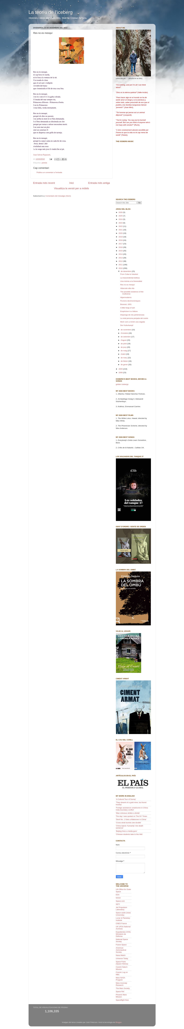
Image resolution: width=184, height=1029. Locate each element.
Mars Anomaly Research (121, 984)
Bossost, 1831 (126, 304)
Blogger (118, 1022)
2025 (121, 216)
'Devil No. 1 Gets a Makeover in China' (131, 819)
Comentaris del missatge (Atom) (58, 196)
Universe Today (122, 958)
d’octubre (125, 333)
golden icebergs (122, 384)
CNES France (121, 923)
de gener (124, 365)
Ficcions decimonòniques (130, 301)
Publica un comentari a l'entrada (49, 172)
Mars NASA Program (120, 979)
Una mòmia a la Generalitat (131, 281)
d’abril (123, 354)
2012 (121, 261)
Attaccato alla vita (127, 288)
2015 (121, 251)
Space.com (120, 901)
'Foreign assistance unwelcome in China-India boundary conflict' (132, 809)
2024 (121, 219)
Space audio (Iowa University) (123, 914)
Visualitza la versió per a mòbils (71, 188)
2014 (121, 254)
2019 (121, 237)
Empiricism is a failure (129, 311)
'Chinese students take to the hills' (129, 834)
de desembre (126, 271)
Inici (71, 183)
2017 (121, 244)
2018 (121, 240)
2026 (121, 212)
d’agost (124, 340)
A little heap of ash (127, 308)
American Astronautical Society (121, 950)
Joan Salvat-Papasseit (41, 155)
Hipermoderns (125, 297)
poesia (44, 163)
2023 (121, 223)
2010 (121, 268)
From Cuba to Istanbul (129, 274)
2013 (121, 258)
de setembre (126, 337)
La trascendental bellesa (130, 278)
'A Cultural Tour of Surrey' (126, 799)
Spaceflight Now (122, 1000)
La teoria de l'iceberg (51, 12)
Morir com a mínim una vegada (132, 322)
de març (124, 358)
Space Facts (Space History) (122, 963)
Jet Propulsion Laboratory (121, 908)
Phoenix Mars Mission (121, 996)
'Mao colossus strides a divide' (128, 813)
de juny (124, 347)
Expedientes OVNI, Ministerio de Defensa (123, 934)
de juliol (124, 344)
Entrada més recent (44, 183)
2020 (121, 233)
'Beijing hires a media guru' (126, 831)
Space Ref (120, 992)
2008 (121, 373)
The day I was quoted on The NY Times (131, 816)
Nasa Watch (121, 955)
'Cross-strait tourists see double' (128, 823)
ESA (117, 895)
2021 (121, 230)
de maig (124, 351)
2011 (121, 265)
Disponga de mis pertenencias (132, 315)
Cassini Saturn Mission (122, 968)
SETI (118, 904)
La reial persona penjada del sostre (134, 318)
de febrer (124, 361)
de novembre (126, 330)
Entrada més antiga (99, 183)
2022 (121, 226)
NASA (118, 898)
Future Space (121, 945)
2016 (121, 247)
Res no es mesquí (127, 285)
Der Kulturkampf (126, 325)
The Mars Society (123, 988)
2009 (121, 369)
